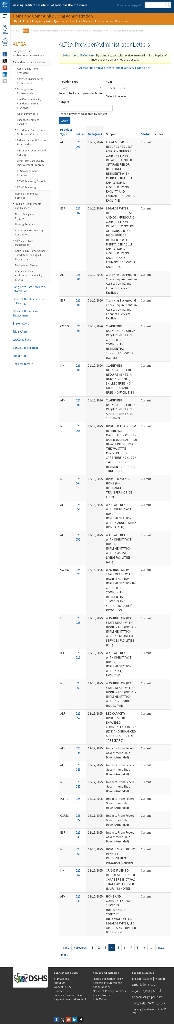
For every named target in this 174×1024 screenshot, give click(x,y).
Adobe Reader (101, 987)
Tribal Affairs (20, 331)
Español (147, 979)
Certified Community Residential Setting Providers (29, 103)
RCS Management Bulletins (27, 173)
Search (167, 5)
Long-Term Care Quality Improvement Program (30, 163)
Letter (80, 134)
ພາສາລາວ (150, 1009)
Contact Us (61, 991)
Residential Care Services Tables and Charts (32, 132)
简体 (135, 985)
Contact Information (25, 348)
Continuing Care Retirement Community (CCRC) (28, 275)
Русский (159, 979)
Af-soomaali (139, 997)
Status (145, 134)
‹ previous (80, 947)
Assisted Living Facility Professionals (30, 81)
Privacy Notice (101, 995)
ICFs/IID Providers (27, 113)
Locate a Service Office (68, 995)
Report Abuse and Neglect (70, 999)
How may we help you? (129, 5)
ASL (135, 1013)
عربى (135, 991)
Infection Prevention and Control (31, 152)
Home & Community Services (26, 195)
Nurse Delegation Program (25, 216)
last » (64, 955)
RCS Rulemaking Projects (31, 181)
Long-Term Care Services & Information (29, 289)
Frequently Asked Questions (49, 21)
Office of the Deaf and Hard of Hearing (29, 301)
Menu (5, 16)
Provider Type (68, 81)
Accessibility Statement (107, 983)
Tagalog (137, 1009)
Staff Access (61, 979)
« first (65, 947)
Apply (64, 121)
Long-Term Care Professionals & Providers (53, 30)
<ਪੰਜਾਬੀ (156, 991)
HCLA (26, 30)
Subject (64, 102)
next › (161, 947)
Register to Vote (23, 364)
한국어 (152, 985)
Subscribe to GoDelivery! (79, 55)
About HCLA (21, 21)
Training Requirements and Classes (28, 206)
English (136, 979)
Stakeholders (21, 323)
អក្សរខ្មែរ (145, 991)
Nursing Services (25, 224)
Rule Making (100, 999)
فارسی (160, 1003)
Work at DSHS (62, 987)
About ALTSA (20, 356)
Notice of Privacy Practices (109, 991)
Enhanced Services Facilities (28, 122)
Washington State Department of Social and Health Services (50, 5)
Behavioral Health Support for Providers (32, 142)
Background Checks (26, 265)
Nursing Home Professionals (25, 91)
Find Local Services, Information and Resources (99, 21)
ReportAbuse (5, 41)
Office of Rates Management (24, 242)
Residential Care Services (89, 30)
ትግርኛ (162, 1009)
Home (16, 30)
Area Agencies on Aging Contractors (29, 232)
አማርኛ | (151, 1003)
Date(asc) (95, 134)
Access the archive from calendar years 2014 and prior (114, 68)
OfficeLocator (5, 30)
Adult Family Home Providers (28, 71)
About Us (59, 983)
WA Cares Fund (22, 339)
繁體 (143, 985)
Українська (155, 997)
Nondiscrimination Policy (108, 979)
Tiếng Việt (138, 1003)
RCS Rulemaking (26, 187)
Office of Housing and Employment (26, 313)
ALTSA (19, 44)
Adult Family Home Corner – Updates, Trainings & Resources (30, 255)
